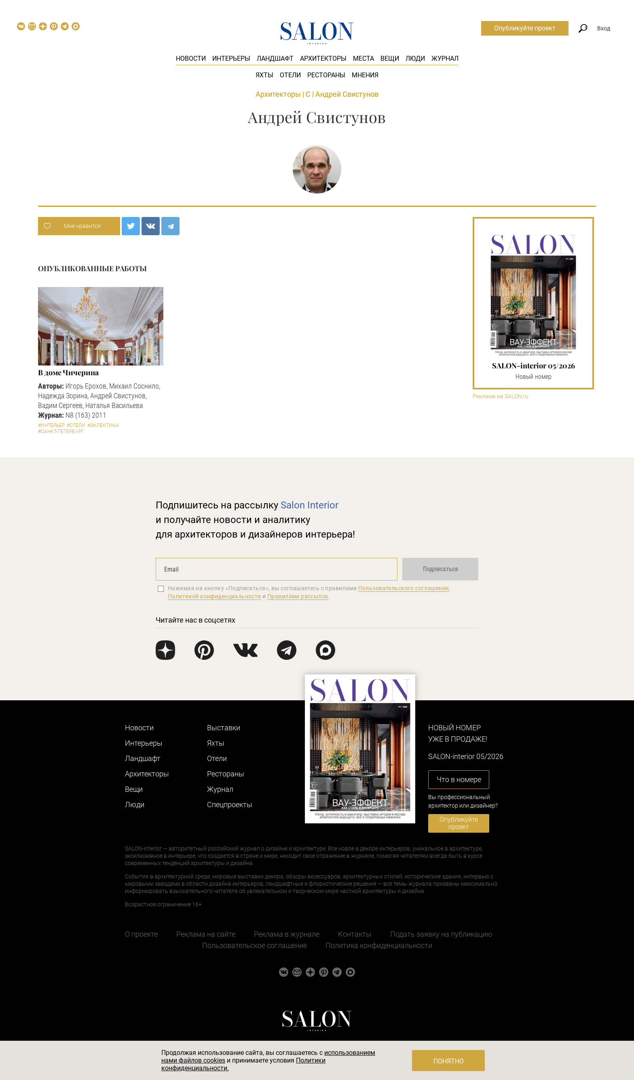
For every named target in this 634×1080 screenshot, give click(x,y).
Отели (290, 75)
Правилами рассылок (298, 596)
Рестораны (326, 75)
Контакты (355, 934)
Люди (415, 58)
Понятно (448, 1061)
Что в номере (459, 779)
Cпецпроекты (229, 804)
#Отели (76, 425)
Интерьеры (231, 58)
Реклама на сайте (205, 934)
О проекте (141, 934)
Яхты (264, 75)
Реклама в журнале (286, 934)
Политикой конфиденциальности (214, 596)
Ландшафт (275, 58)
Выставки (223, 727)
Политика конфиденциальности (378, 945)
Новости (191, 58)
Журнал (445, 58)
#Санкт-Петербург (61, 431)
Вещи (389, 58)
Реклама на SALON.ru (500, 396)
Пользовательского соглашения (403, 588)
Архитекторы (323, 58)
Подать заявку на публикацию (441, 934)
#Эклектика (103, 425)
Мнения (365, 75)
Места (363, 58)
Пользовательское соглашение (254, 945)
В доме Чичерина (68, 372)
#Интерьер (51, 425)
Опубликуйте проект (525, 28)
